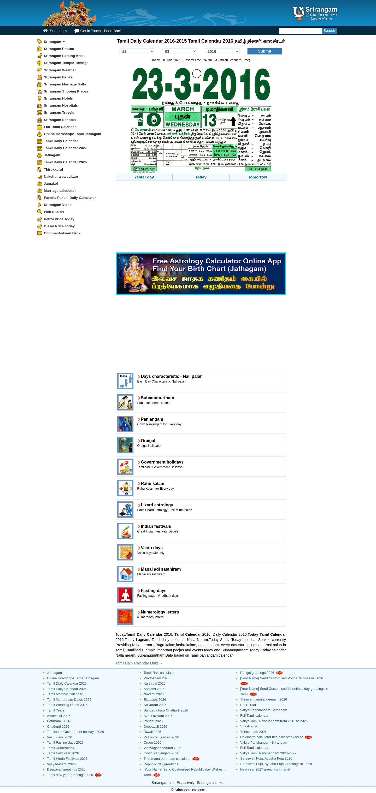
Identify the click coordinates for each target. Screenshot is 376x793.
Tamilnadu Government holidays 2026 (75, 732)
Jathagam (52, 155)
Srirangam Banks (58, 77)
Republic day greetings (161, 764)
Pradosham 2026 (156, 678)
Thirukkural (53, 169)
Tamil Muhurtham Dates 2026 (69, 700)
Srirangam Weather (60, 70)
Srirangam (55, 30)
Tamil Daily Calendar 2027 (65, 148)
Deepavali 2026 (155, 726)
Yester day (144, 177)
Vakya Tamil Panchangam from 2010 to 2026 (274, 721)
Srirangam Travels (59, 112)
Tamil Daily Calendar (61, 141)
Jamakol (51, 184)
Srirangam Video (58, 205)
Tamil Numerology (60, 748)
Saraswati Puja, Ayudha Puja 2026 (266, 758)
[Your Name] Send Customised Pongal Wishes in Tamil (281, 678)
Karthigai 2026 (155, 683)
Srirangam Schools (60, 120)
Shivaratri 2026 (155, 705)
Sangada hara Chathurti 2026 (166, 710)
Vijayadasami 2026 (61, 764)
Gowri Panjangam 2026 (161, 753)
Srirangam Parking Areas (65, 56)
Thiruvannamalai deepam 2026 (263, 699)
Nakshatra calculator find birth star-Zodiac (271, 737)
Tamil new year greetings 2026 (70, 775)
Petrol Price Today (59, 219)
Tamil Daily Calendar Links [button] (139, 663)
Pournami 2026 (58, 721)
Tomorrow (257, 177)
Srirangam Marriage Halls (65, 84)
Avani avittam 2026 (158, 716)
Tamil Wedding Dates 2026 (67, 705)
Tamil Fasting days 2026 (65, 742)
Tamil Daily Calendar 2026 (65, 162)
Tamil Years (55, 710)
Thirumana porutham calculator (167, 759)
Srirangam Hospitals (61, 105)
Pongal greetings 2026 (257, 673)
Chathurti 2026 (58, 726)
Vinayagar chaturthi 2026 (162, 748)
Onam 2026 (152, 742)
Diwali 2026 (152, 732)
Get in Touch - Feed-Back (97, 30)
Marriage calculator (60, 191)
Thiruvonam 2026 (253, 732)
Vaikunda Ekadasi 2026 (161, 737)
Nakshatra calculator (61, 176)
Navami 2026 (154, 694)
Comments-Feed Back (62, 233)
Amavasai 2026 (58, 716)
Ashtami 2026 (154, 689)
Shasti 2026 (249, 726)
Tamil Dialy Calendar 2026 (67, 689)
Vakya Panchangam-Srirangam (263, 710)
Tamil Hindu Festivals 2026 (67, 759)
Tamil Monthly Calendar (65, 694)
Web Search (54, 212)
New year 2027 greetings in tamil (265, 769)
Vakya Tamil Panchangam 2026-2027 (268, 753)
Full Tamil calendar (254, 715)
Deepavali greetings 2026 (66, 769)
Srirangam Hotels (58, 98)
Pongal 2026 (153, 721)
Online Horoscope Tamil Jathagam (72, 134)
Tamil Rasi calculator (159, 673)
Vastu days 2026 (59, 737)
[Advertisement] (201, 217)
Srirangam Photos (59, 49)
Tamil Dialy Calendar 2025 (67, 683)
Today (201, 177)
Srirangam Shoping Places (66, 91)
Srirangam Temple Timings (66, 63)
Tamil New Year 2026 (63, 753)
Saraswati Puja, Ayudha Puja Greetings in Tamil (276, 764)
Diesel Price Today (59, 226)
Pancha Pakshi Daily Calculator (70, 198)
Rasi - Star (248, 705)
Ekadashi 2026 (155, 700)
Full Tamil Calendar (60, 127)
